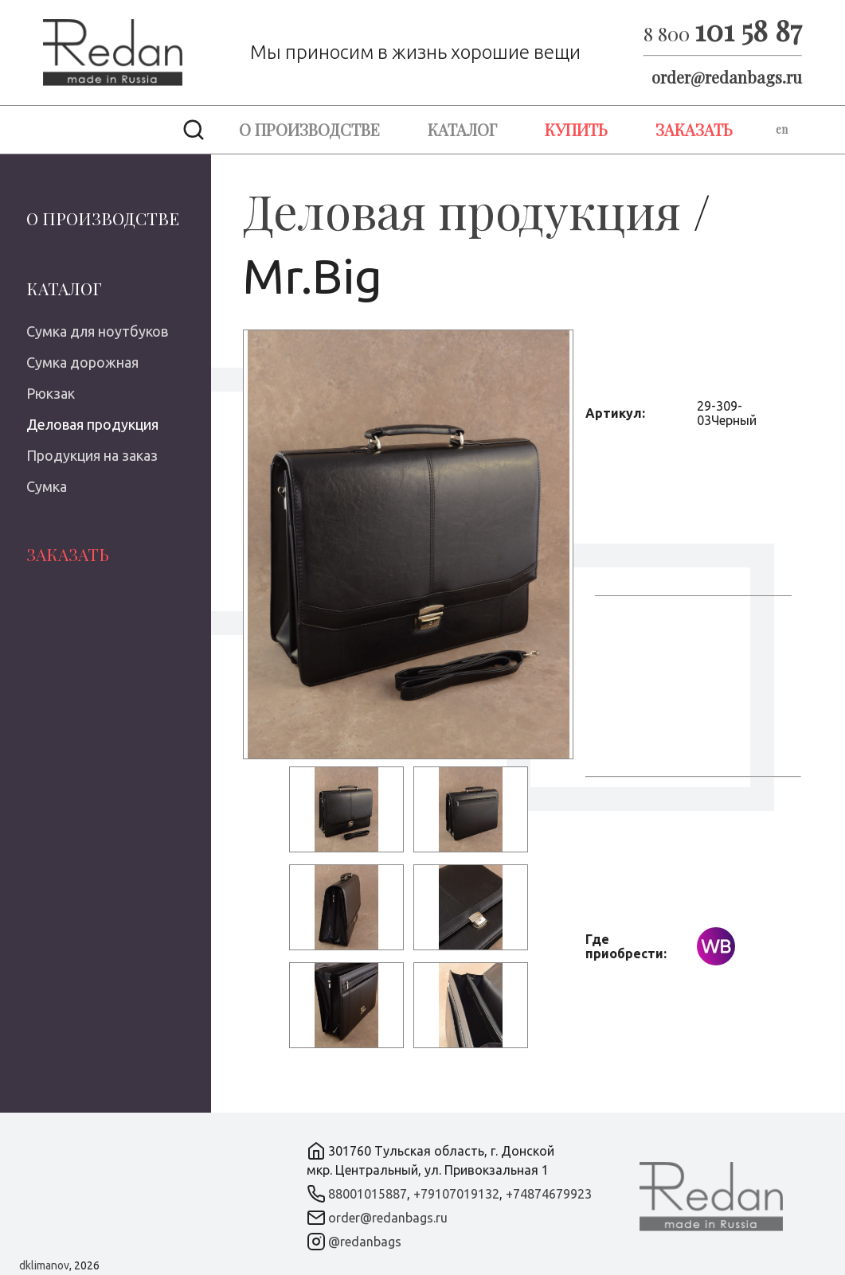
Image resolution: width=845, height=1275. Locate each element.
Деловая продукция (92, 424)
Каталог (462, 129)
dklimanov (44, 1265)
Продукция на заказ (92, 455)
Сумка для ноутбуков (97, 331)
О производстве (309, 129)
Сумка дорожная (82, 362)
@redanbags (364, 1241)
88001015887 (367, 1194)
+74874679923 (549, 1194)
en (782, 129)
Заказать (694, 129)
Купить (576, 129)
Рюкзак (50, 393)
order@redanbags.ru (726, 77)
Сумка (46, 486)
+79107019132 (456, 1194)
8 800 (723, 33)
